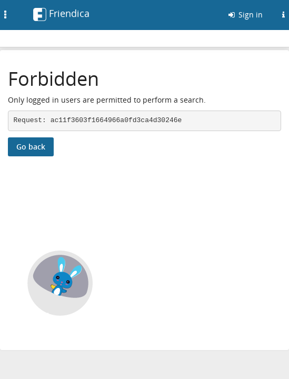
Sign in (245, 14)
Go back (30, 147)
